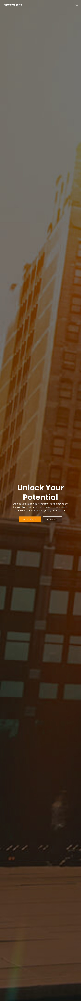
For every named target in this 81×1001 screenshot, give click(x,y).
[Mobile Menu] (76, 5)
